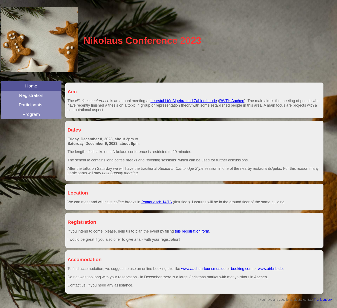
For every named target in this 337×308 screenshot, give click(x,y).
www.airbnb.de (270, 269)
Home (31, 85)
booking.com (242, 269)
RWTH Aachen (231, 101)
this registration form (192, 231)
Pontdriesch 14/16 (156, 202)
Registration (31, 95)
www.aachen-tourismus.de (203, 269)
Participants (31, 104)
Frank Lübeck (323, 299)
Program (31, 114)
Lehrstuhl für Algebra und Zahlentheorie (183, 101)
